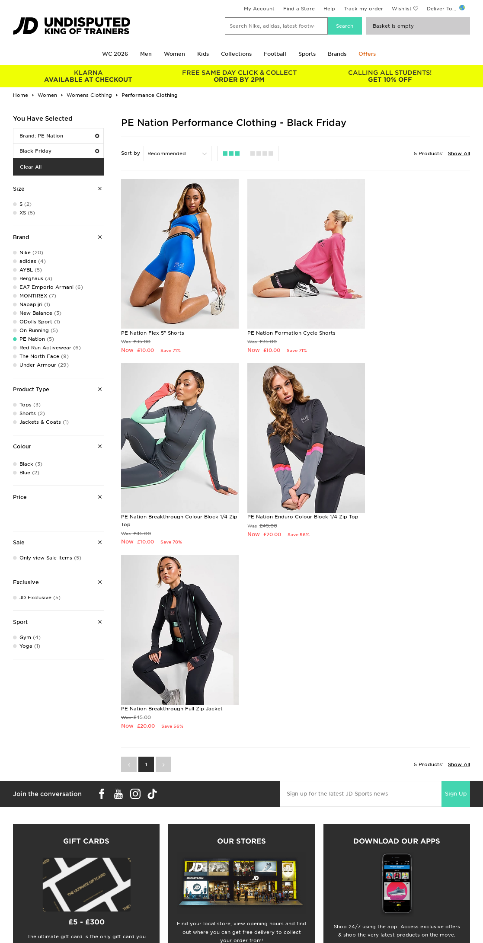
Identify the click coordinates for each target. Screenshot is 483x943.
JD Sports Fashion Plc (270, 917)
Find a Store (299, 9)
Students (20, 908)
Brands (337, 54)
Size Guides (23, 917)
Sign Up (456, 599)
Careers (252, 908)
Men (146, 54)
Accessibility (374, 926)
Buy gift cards (86, 818)
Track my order (363, 9)
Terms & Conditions (383, 908)
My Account (259, 9)
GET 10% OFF (390, 76)
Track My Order (145, 935)
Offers (367, 54)
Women (174, 54)
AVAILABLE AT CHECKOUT (88, 76)
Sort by (130, 153)
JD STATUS (22, 935)
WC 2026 (115, 54)
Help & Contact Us (149, 926)
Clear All (31, 167)
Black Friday (59, 151)
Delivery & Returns (148, 908)
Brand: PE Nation (59, 136)
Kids (203, 54)
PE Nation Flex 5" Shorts (152, 323)
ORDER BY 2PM (239, 76)
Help (329, 9)
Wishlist (402, 9)
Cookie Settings (378, 935)
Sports (307, 54)
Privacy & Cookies (381, 917)
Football (275, 54)
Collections (236, 54)
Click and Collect (147, 917)
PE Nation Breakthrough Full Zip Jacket (291, 506)
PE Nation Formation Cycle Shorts (284, 323)
